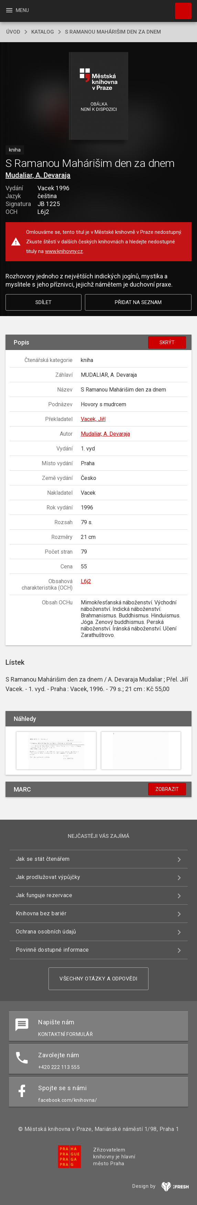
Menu (17, 10)
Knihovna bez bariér (41, 913)
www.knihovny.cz (64, 251)
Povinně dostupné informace (52, 950)
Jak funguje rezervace (44, 895)
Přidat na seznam (138, 302)
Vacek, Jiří (93, 419)
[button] (98, 96)
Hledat (180, 7)
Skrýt (167, 342)
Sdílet (43, 302)
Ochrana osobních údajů (46, 931)
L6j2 (86, 581)
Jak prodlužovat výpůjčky (48, 877)
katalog (42, 32)
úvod (13, 32)
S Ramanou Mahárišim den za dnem (113, 32)
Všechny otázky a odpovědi (98, 979)
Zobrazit (167, 789)
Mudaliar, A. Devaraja (38, 175)
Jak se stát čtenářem (43, 859)
